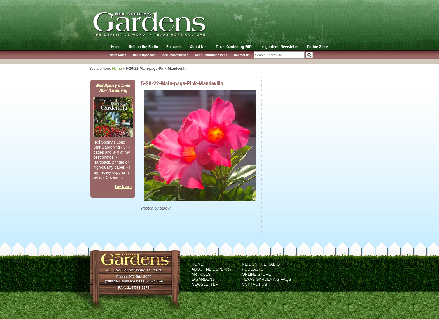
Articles (201, 274)
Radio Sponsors (144, 55)
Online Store (317, 46)
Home (115, 46)
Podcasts (174, 46)
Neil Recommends (175, 55)
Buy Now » (123, 186)
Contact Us (242, 55)
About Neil (199, 46)
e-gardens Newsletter (280, 46)
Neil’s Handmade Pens (211, 55)
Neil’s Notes (118, 55)
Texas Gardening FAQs (234, 46)
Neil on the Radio (143, 46)
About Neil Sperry (212, 269)
